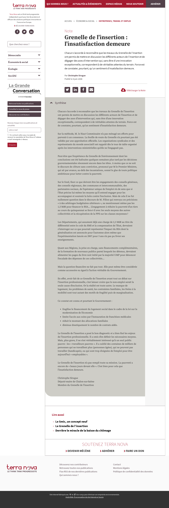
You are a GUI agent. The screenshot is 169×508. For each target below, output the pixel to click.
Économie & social (18, 62)
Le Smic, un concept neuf (71, 421)
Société (12, 75)
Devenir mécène (78, 451)
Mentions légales (121, 467)
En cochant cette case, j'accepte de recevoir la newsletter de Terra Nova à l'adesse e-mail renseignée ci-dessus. (24, 137)
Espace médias (114, 3)
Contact (117, 464)
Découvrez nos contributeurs (19, 115)
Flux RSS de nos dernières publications (78, 471)
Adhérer (155, 3)
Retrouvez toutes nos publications (21, 103)
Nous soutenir (134, 3)
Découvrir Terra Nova (24, 26)
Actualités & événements (87, 3)
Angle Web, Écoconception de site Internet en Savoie (85, 497)
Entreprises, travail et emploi (115, 21)
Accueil (68, 21)
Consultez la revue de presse (19, 109)
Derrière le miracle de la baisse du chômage (83, 430)
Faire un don (135, 451)
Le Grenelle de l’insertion (71, 426)
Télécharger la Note (133, 90)
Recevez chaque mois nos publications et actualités (22, 124)
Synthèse (60, 103)
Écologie (12, 69)
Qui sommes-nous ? (57, 3)
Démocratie (14, 55)
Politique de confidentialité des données (133, 471)
